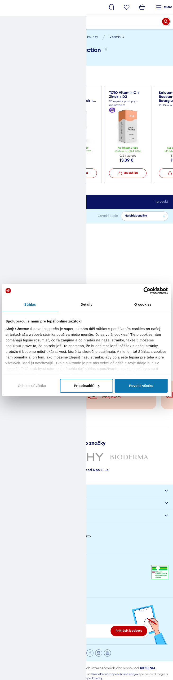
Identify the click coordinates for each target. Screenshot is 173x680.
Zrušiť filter (57, 231)
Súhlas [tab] (30, 304)
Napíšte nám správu (20, 556)
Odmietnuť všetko (32, 386)
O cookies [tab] (143, 304)
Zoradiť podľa (108, 216)
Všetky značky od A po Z (86, 471)
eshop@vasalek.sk (18, 588)
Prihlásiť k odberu (128, 631)
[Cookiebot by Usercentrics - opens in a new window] (147, 290)
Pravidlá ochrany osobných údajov (114, 675)
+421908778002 (16, 576)
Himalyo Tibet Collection (25, 231)
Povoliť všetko (141, 386)
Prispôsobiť (87, 386)
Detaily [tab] (87, 304)
